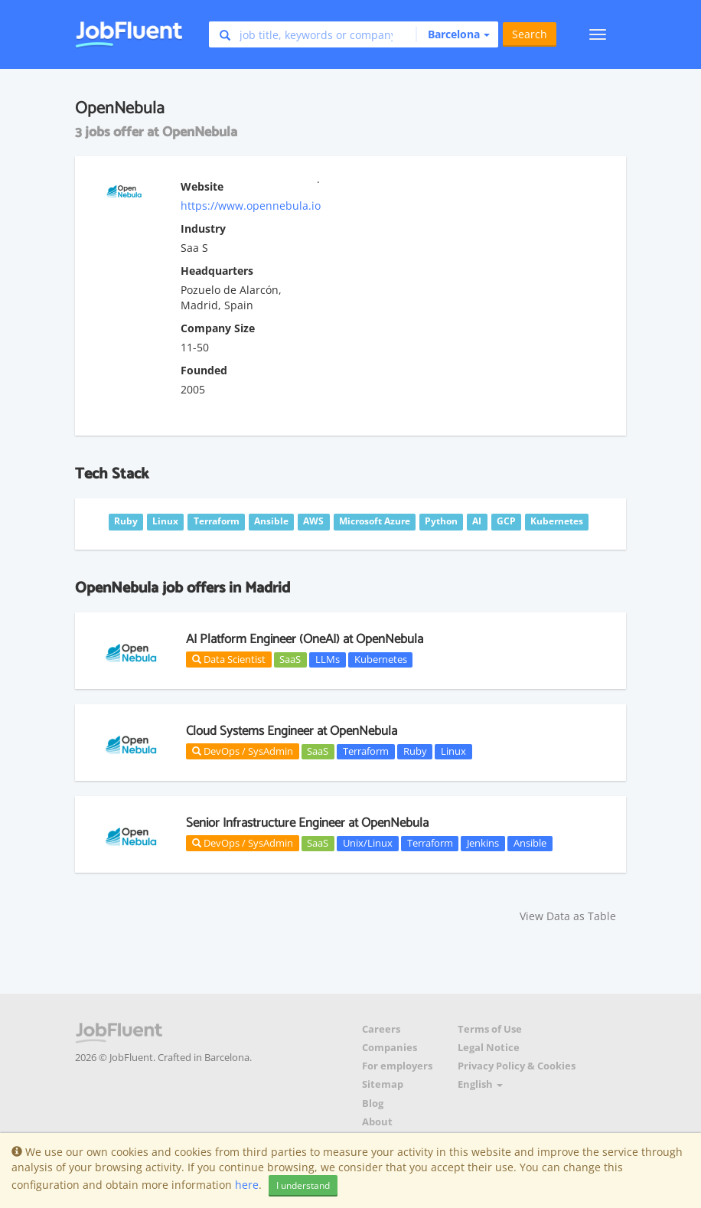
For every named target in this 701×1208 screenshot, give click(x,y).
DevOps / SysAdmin (242, 751)
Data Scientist (229, 659)
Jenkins (483, 843)
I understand (303, 1185)
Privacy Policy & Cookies (516, 1066)
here (247, 1184)
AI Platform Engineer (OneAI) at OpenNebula (304, 639)
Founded (204, 370)
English (480, 1084)
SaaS (290, 659)
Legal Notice (489, 1047)
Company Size (218, 328)
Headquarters (217, 270)
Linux (453, 751)
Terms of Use (490, 1029)
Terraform (366, 751)
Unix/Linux (368, 843)
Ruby (415, 751)
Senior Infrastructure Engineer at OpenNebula (307, 823)
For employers (397, 1066)
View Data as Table (568, 916)
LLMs (327, 659)
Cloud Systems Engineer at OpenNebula (291, 731)
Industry (203, 228)
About (377, 1121)
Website (202, 186)
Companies (389, 1047)
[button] (453, 34)
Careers (381, 1029)
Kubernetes (380, 659)
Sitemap (382, 1084)
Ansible (530, 843)
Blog (372, 1103)
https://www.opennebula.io (251, 205)
